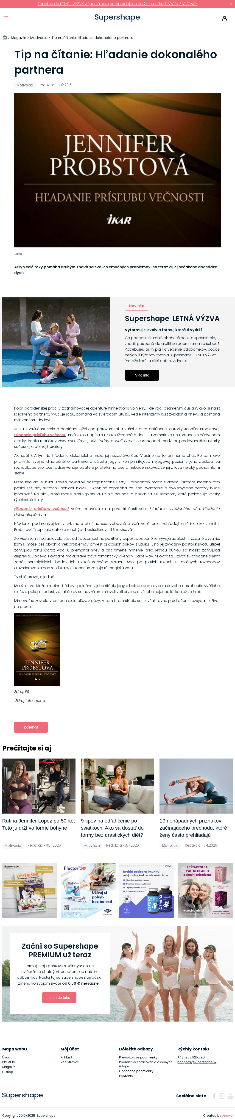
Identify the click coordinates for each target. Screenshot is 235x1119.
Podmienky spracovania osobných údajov (145, 1064)
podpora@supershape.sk (196, 1062)
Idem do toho (59, 997)
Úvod (6, 1057)
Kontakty (126, 1076)
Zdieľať (31, 727)
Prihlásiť (224, 18)
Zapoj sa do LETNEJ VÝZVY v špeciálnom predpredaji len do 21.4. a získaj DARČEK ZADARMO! (118, 3)
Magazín (8, 1067)
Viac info (142, 375)
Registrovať (69, 1062)
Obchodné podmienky (136, 1071)
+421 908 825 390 (191, 1057)
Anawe (227, 1115)
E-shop (7, 1072)
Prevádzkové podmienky (138, 1057)
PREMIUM (8, 1062)
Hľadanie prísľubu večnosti (40, 435)
